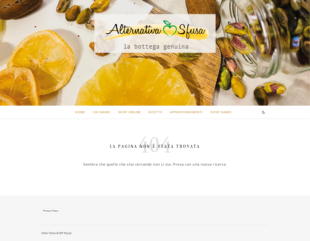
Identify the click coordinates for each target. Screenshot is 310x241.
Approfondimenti (186, 112)
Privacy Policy (51, 211)
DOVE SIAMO (221, 112)
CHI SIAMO (101, 112)
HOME (80, 112)
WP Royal (65, 233)
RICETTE (155, 112)
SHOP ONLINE (129, 112)
